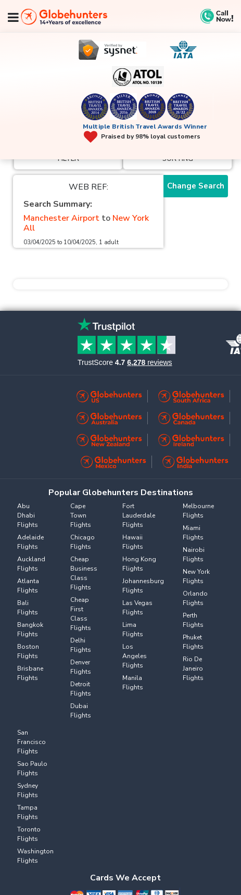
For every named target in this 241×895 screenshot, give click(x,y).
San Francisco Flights (31, 741)
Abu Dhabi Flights (27, 515)
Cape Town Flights (80, 515)
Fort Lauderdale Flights (138, 515)
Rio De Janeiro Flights (193, 668)
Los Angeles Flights (134, 656)
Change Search (195, 186)
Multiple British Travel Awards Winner (145, 126)
